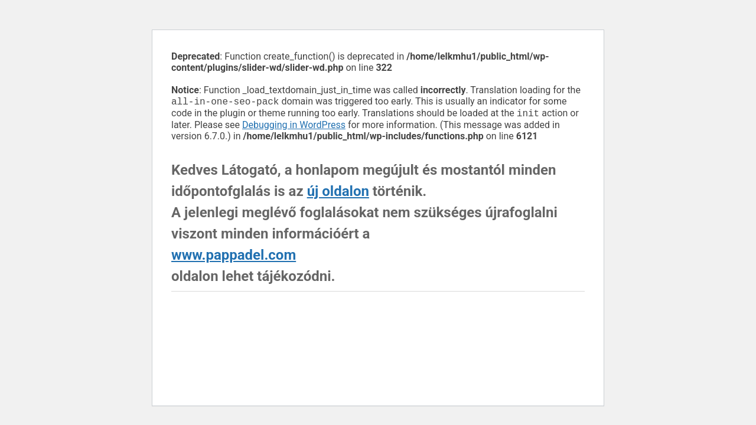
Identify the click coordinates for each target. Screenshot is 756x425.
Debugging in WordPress (294, 127)
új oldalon (338, 193)
